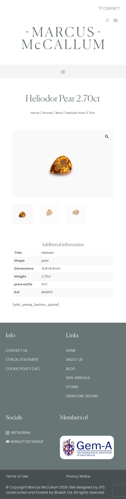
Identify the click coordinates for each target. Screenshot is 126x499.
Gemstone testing (82, 396)
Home (35, 113)
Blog (70, 368)
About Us (74, 359)
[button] (106, 136)
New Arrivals (78, 377)
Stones (47, 113)
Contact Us (16, 350)
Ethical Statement (22, 359)
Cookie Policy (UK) (23, 368)
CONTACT (109, 8)
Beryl (59, 113)
